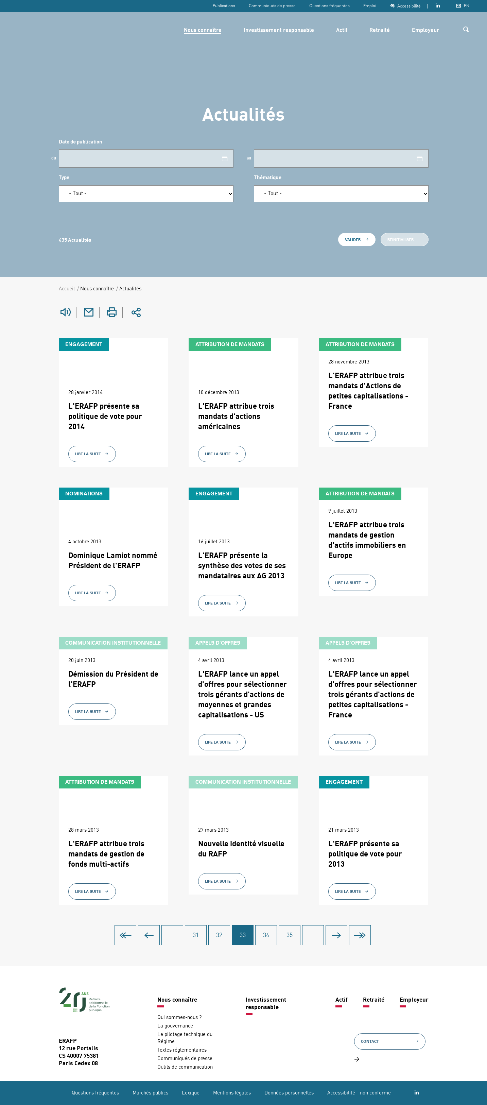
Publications (224, 6)
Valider (357, 240)
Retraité (379, 30)
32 (221, 935)
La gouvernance (175, 1025)
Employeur (425, 30)
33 (244, 935)
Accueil (67, 289)
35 (291, 935)
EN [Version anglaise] (466, 6)
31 (197, 935)
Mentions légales (232, 1092)
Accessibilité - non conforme (359, 1092)
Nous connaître (203, 30)
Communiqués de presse (272, 6)
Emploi (369, 6)
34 (268, 935)
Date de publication (80, 142)
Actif (341, 30)
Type (64, 178)
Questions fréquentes (329, 6)
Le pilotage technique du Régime (184, 1038)
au (249, 158)
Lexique (190, 1092)
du (53, 158)
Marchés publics (150, 1092)
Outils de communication (185, 1067)
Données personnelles (289, 1092)
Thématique (267, 178)
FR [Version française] (458, 6)
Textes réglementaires (182, 1050)
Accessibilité (405, 6)
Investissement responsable (279, 30)
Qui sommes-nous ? (179, 1017)
